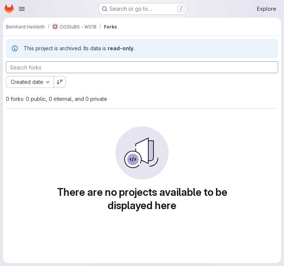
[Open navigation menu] (22, 9)
